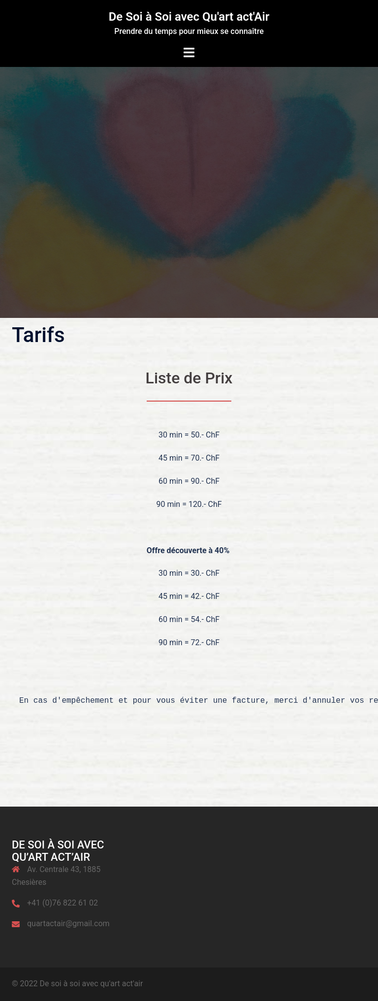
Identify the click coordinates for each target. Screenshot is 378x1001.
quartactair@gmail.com (68, 923)
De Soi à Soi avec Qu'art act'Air (189, 17)
